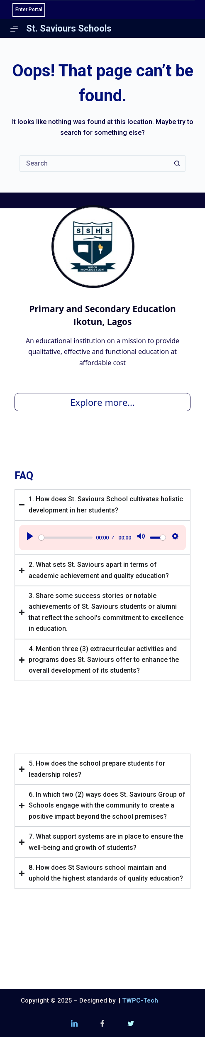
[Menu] (14, 28)
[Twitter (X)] (131, 1024)
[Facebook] (102, 1024)
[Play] (30, 537)
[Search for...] (94, 163)
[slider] (66, 538)
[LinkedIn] (74, 1024)
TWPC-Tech (140, 1000)
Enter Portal (28, 9)
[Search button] (177, 163)
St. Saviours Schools (69, 28)
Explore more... (102, 402)
